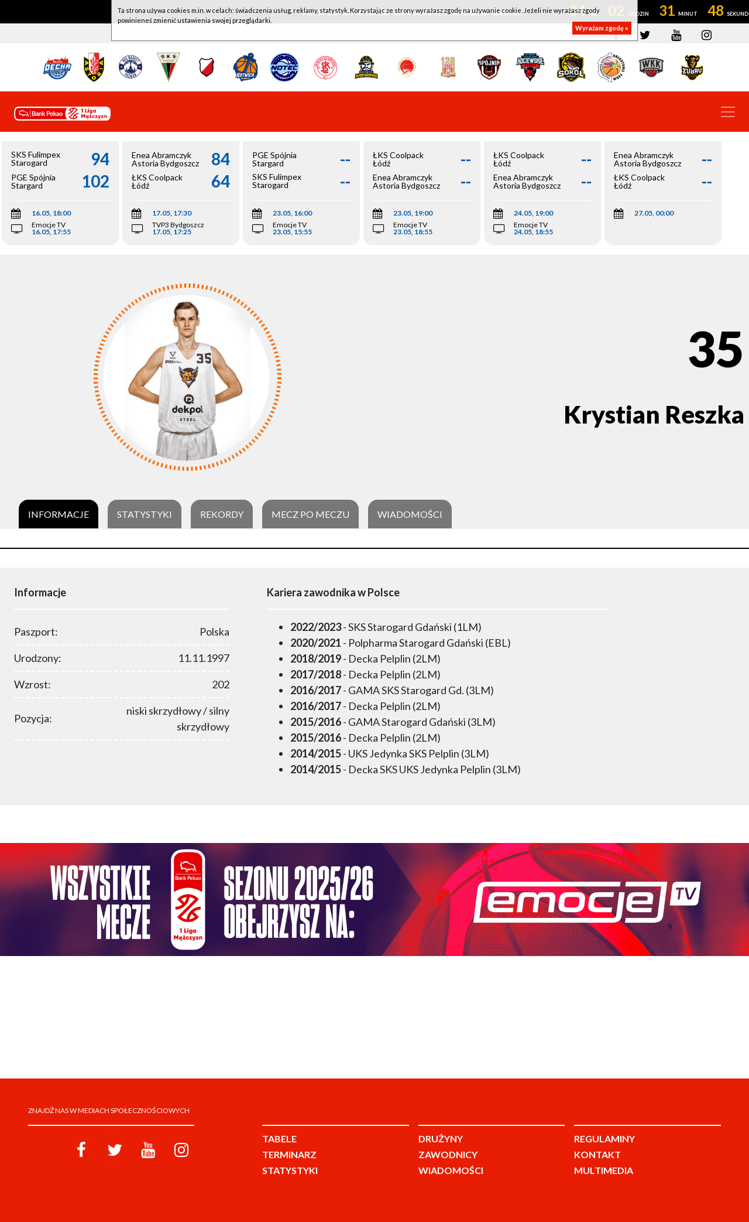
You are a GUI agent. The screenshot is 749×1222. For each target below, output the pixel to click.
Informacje (58, 514)
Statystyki (144, 514)
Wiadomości (409, 514)
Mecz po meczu (310, 514)
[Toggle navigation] (728, 112)
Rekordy (221, 514)
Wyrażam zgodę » (601, 28)
